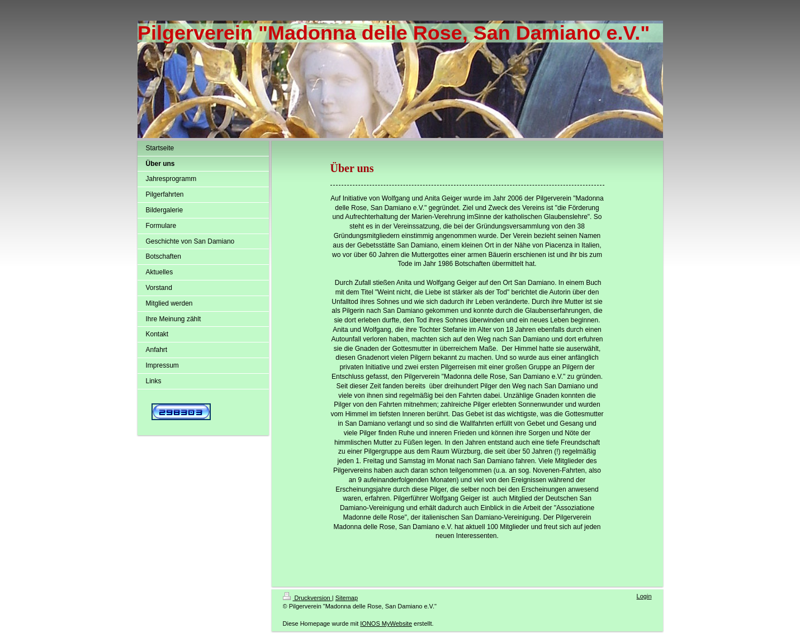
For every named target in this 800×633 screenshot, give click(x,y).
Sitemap (346, 597)
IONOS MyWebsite (386, 623)
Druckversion (307, 597)
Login (644, 596)
